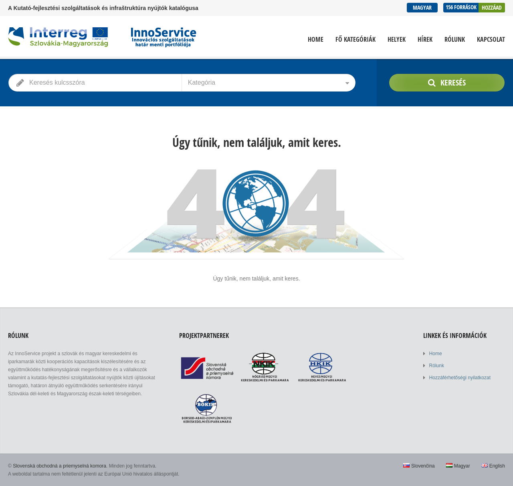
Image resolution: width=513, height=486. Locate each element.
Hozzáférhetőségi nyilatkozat (460, 377)
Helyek (397, 39)
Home (315, 39)
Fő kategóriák (355, 39)
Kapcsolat (491, 39)
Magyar (422, 7)
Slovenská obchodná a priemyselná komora (59, 466)
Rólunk (454, 39)
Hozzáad (492, 7)
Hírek (425, 39)
